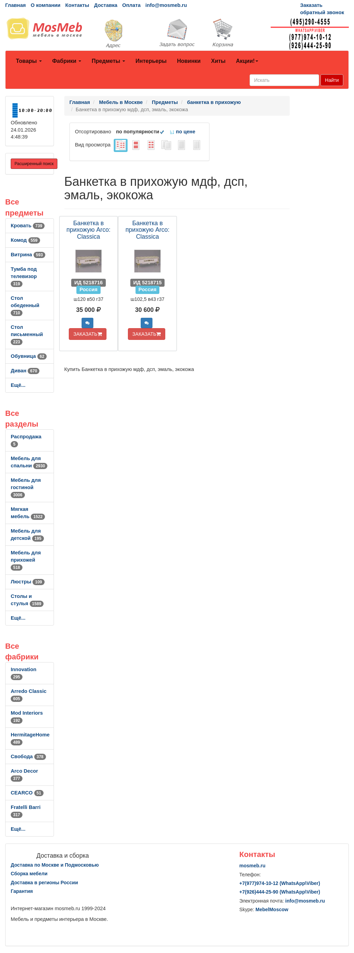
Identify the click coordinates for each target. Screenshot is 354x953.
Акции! (247, 61)
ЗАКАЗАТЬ (87, 334)
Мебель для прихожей (26, 560)
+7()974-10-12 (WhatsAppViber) (279, 883)
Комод (25, 240)
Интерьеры (151, 61)
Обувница (29, 356)
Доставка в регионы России (44, 882)
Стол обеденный (25, 305)
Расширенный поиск (34, 163)
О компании (45, 5)
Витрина (28, 254)
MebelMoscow (271, 909)
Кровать (28, 225)
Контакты (77, 5)
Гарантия (22, 891)
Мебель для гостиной (26, 487)
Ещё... (18, 385)
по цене (182, 131)
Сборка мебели (29, 873)
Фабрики (66, 61)
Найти (332, 80)
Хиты (218, 61)
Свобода (28, 756)
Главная (15, 5)
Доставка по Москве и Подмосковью (55, 865)
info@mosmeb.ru (166, 5)
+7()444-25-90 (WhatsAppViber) (279, 892)
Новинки (189, 61)
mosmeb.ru (252, 865)
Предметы (108, 61)
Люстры (28, 581)
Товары (29, 61)
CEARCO (27, 792)
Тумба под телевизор (24, 276)
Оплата (131, 5)
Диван (25, 370)
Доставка (105, 5)
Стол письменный (27, 334)
